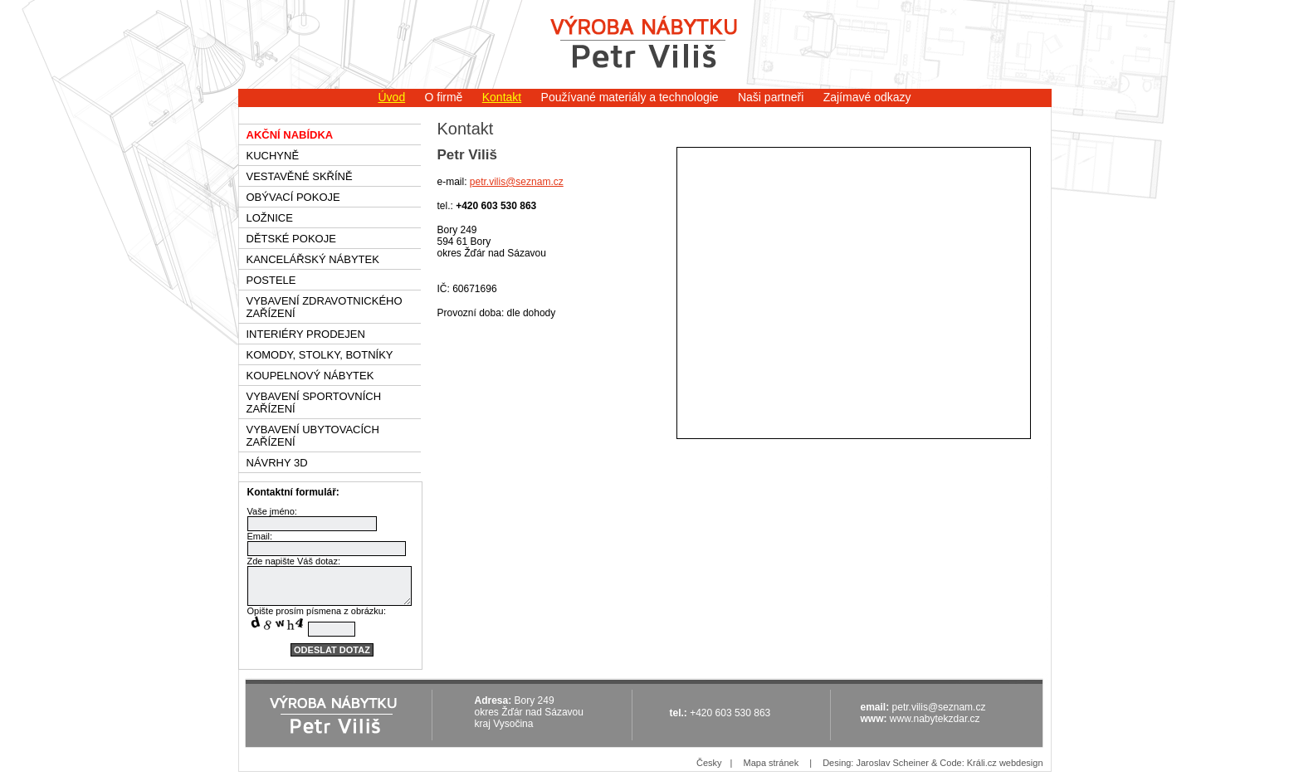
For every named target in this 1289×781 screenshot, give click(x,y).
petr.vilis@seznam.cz (517, 182)
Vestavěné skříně (300, 176)
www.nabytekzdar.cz (935, 719)
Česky (709, 763)
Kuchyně (273, 155)
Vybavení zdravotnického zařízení (325, 307)
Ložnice (270, 218)
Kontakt (501, 97)
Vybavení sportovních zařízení (314, 402)
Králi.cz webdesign (1005, 763)
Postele (271, 280)
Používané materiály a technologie (630, 97)
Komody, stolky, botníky (320, 355)
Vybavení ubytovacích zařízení (313, 435)
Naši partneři (770, 97)
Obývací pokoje (293, 197)
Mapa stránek (770, 763)
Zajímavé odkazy (867, 97)
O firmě (444, 97)
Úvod (391, 97)
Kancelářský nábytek (313, 259)
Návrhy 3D (277, 462)
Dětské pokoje (291, 238)
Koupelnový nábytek (310, 375)
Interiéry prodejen (306, 334)
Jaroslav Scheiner (892, 763)
